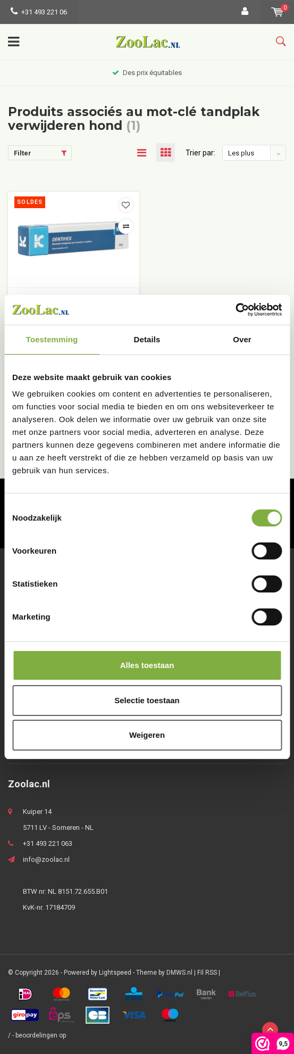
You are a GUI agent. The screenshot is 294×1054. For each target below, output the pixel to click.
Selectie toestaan (147, 700)
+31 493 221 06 (39, 12)
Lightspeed (115, 972)
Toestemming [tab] (52, 339)
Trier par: (200, 153)
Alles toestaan (147, 665)
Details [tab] (147, 339)
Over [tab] (242, 339)
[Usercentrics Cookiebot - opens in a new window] (235, 310)
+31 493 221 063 (47, 843)
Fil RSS (207, 972)
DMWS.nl (179, 972)
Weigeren (147, 734)
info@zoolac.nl (46, 859)
